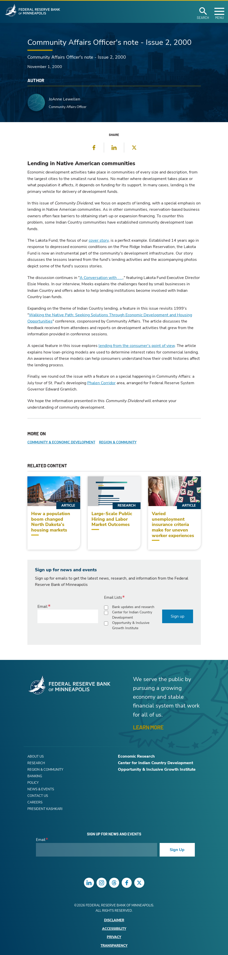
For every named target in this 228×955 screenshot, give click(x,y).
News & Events (40, 789)
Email (42, 607)
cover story (99, 240)
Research (36, 763)
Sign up (177, 616)
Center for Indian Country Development (132, 615)
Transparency (114, 945)
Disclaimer (114, 920)
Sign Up (177, 850)
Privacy (114, 937)
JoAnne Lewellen (64, 99)
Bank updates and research (133, 607)
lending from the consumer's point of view (137, 345)
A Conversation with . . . (101, 277)
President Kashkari (44, 809)
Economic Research (136, 756)
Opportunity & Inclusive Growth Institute (130, 625)
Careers (34, 802)
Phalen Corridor (101, 383)
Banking (34, 776)
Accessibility (114, 929)
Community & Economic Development (61, 442)
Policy (33, 783)
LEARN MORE (148, 727)
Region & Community (117, 442)
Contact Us (37, 796)
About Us (35, 756)
